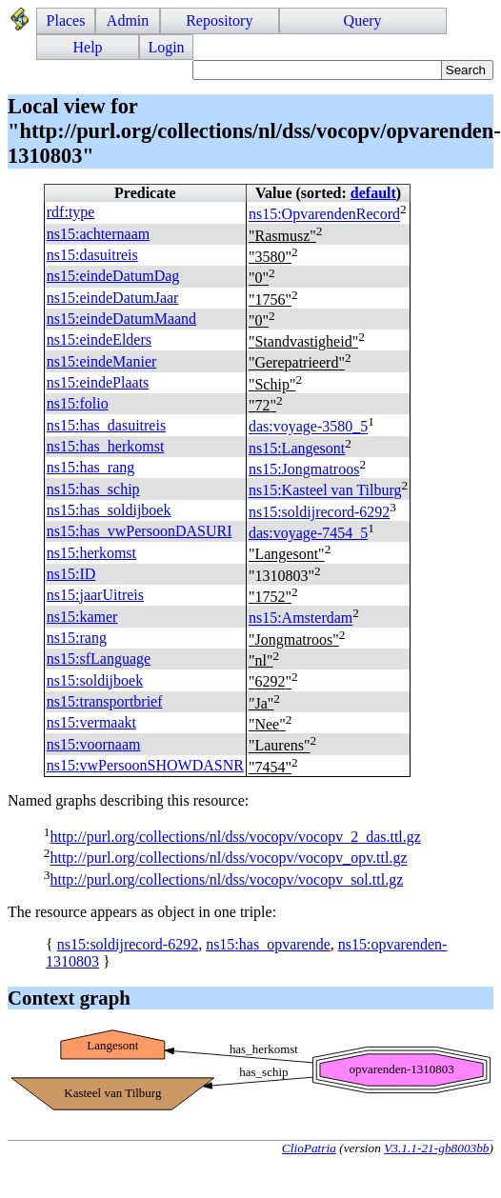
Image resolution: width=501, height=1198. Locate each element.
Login (166, 47)
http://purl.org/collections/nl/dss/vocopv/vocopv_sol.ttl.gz (226, 879)
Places (66, 20)
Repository (219, 20)
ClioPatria (309, 1148)
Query (363, 20)
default (373, 193)
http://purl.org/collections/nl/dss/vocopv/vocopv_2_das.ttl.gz (235, 837)
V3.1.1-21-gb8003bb (436, 1148)
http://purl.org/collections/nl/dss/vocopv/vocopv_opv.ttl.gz (228, 858)
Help (88, 47)
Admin (128, 20)
